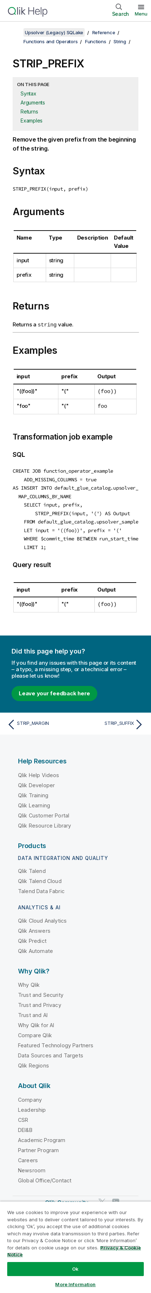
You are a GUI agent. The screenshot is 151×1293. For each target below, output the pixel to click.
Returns (29, 111)
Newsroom (31, 1167)
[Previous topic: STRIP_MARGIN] (39, 721)
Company (30, 1096)
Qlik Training (33, 792)
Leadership (32, 1106)
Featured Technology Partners (55, 1042)
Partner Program (38, 1146)
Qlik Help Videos (38, 771)
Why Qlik (29, 981)
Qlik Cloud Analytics (42, 917)
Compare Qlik (35, 1032)
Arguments (33, 102)
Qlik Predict (32, 938)
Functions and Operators (50, 41)
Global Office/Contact (44, 1177)
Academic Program (42, 1136)
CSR (23, 1116)
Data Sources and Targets (50, 1052)
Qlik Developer (36, 782)
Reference (103, 32)
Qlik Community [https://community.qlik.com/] (66, 1199)
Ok (75, 1269)
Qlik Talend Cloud (40, 878)
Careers (28, 1157)
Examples (32, 120)
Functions (95, 41)
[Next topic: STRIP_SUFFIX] (111, 721)
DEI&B (25, 1126)
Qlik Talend (32, 868)
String (120, 41)
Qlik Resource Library (44, 822)
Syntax (28, 93)
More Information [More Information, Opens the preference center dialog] (75, 1284)
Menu (141, 14)
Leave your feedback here (54, 689)
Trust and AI (33, 1012)
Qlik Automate (35, 948)
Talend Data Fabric (41, 888)
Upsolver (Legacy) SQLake (54, 32)
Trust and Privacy (39, 1002)
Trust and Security (40, 992)
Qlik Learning (34, 802)
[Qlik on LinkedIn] (115, 1198)
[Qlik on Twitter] (102, 1198)
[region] (75, 1247)
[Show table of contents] (14, 32)
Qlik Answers (34, 927)
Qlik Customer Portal (43, 812)
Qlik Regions (33, 1062)
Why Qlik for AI (36, 1022)
